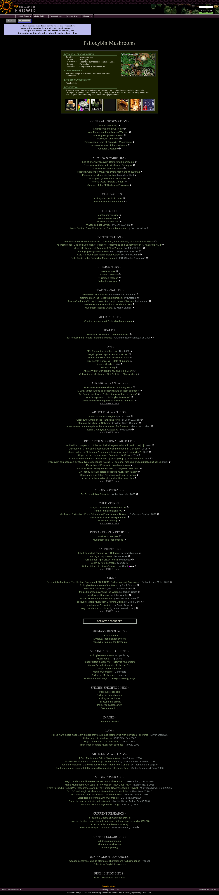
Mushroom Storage (108, 520)
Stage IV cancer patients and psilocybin (90, 801)
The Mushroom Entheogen (100, 416)
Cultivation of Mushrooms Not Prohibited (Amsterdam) (108, 374)
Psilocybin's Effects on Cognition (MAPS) (110, 817)
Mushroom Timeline (107, 215)
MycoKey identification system (109, 638)
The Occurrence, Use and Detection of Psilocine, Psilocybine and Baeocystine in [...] (108, 244)
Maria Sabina (108, 271)
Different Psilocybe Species (108, 168)
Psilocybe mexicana (109, 698)
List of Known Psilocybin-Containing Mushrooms (108, 162)
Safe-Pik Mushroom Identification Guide (98, 254)
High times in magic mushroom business (101, 744)
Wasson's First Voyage (98, 225)
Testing (101, 429)
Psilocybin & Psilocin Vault (108, 198)
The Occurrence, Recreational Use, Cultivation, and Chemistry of (108, 241)
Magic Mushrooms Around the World (98, 592)
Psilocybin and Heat (108, 138)
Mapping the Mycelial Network (94, 423)
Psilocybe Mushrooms (103, 675)
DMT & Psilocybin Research (95, 827)
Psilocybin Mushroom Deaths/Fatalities (108, 334)
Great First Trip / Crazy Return (101, 559)
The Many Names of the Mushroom (108, 145)
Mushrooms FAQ (108, 125)
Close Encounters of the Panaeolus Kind (98, 419)
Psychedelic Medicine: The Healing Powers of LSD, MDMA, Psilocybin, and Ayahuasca (93, 582)
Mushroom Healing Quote (98, 307)
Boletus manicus (109, 708)
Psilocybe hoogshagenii (109, 695)
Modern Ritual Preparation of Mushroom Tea (108, 304)
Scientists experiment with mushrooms (98, 797)
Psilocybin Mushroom (101, 655)
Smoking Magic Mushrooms (108, 135)
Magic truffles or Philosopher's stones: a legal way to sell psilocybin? (104, 452)
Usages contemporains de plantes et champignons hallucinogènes (104, 861)
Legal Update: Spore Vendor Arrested (108, 354)
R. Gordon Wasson (108, 278)
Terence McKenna (108, 274)
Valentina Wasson (108, 281)
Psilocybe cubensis (109, 691)
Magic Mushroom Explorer (95, 608)
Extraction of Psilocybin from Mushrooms (108, 465)
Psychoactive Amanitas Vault (108, 201)
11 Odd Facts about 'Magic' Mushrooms (98, 758)
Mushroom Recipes (108, 536)
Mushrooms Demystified (99, 605)
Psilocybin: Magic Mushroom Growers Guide (99, 601)
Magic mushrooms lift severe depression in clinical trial (94, 781)
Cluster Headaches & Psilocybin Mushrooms (108, 321)
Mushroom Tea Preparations (108, 539)
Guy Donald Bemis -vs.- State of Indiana (108, 361)
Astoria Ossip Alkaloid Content (108, 181)
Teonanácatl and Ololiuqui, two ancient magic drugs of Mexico (101, 301)
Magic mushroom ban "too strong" (102, 741)
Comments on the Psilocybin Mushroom (101, 298)
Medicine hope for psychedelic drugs (100, 804)
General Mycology (108, 148)
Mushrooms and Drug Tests (108, 128)
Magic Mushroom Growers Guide (108, 507)
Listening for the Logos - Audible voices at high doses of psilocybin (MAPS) (110, 821)
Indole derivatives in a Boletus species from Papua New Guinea (95, 764)
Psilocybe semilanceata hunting (99, 175)
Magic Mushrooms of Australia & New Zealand (98, 248)
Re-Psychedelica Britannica (95, 494)
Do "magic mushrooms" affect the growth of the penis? (108, 394)
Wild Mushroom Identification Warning (108, 132)
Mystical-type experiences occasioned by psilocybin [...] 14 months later (105, 458)
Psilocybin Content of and (108, 171)
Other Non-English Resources (109, 864)
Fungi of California (109, 721)
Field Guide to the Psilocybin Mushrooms (93, 258)
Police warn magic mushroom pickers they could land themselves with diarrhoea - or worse (99, 735)
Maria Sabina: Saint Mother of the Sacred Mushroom (98, 228)
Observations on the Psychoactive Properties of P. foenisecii (98, 426)
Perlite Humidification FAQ (108, 510)
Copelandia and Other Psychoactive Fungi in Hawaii (108, 475)
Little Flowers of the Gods (94, 294)
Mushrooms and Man (108, 221)
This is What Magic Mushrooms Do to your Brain (96, 794)
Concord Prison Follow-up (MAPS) (109, 824)
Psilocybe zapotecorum (109, 705)
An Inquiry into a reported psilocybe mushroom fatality (108, 471)
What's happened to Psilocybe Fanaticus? (108, 397)
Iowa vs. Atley (108, 367)
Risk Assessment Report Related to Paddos (89, 337)
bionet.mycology (109, 847)
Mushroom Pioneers (98, 595)
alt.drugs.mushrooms (109, 841)
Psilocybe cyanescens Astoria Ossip (108, 178)
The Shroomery (109, 635)
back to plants (109, 886)
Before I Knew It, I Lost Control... (99, 566)
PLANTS (11, 21)
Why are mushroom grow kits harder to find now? (108, 400)
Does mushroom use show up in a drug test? (108, 387)
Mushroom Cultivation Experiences (108, 517)
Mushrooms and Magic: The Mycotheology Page (109, 678)
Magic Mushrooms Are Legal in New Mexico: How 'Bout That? (98, 784)
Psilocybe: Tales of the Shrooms (109, 642)
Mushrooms (103, 658)
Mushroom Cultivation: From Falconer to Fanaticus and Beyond (93, 514)
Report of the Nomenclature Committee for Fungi (104, 455)
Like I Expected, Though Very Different (98, 553)
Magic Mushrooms (103, 671)
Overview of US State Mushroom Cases (108, 357)
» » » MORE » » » (109, 403)
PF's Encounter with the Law (102, 351)
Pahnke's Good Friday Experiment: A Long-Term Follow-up (108, 468)
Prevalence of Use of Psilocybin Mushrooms (108, 142)
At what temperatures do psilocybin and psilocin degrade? (108, 390)
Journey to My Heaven (101, 556)
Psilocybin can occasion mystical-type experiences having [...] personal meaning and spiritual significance (104, 462)
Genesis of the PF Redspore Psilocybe (108, 185)
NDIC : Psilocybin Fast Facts (109, 877)
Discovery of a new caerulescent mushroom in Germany (104, 448)
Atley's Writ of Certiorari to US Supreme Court (107, 370)
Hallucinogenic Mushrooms (97, 738)
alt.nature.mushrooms (109, 844)
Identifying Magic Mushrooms (93, 251)
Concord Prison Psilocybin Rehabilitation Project (108, 478)
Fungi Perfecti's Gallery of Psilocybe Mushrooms (109, 662)
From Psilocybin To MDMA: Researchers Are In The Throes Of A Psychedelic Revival (92, 788)
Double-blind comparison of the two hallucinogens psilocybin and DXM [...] (104, 445)
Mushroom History (108, 218)
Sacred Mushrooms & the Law (96, 598)
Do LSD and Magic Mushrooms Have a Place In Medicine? (98, 791)
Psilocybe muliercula (109, 701)
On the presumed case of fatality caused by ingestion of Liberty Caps (92, 768)
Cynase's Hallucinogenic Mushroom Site (109, 665)
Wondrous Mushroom (95, 588)
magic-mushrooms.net (109, 668)
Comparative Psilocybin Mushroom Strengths (108, 165)
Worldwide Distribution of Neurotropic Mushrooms (90, 761)
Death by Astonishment (102, 563)
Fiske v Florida (104, 364)
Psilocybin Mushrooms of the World (98, 585)
